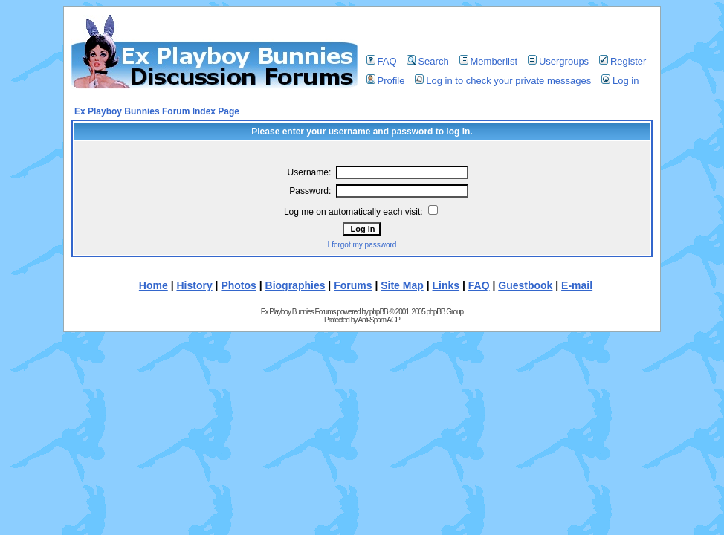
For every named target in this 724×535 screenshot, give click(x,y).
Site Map (402, 285)
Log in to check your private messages (503, 80)
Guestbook (525, 285)
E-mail (576, 285)
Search (427, 61)
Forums (353, 285)
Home (153, 285)
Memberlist (488, 61)
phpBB (378, 312)
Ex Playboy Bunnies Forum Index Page (156, 111)
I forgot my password (362, 245)
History (194, 285)
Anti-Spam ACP (378, 320)
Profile (385, 80)
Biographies (295, 285)
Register (622, 61)
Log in (620, 80)
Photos (238, 285)
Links (446, 285)
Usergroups (558, 61)
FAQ (381, 61)
